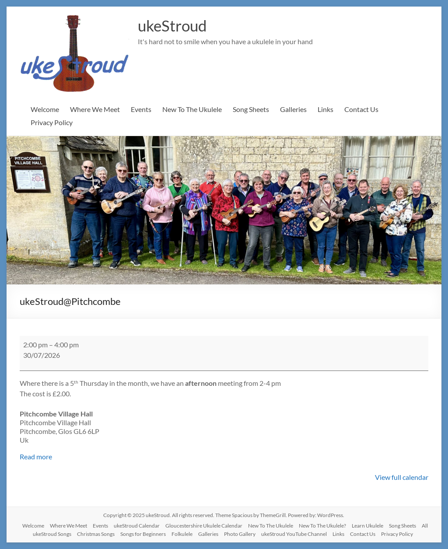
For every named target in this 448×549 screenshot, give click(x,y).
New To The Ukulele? (322, 525)
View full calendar (401, 477)
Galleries (293, 109)
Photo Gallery (240, 534)
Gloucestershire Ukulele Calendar (203, 525)
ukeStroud (174, 25)
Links (325, 109)
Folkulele (182, 534)
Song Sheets (251, 109)
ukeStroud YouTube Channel (294, 534)
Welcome (45, 109)
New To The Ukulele (192, 109)
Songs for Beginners (143, 534)
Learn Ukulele (367, 525)
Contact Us (361, 109)
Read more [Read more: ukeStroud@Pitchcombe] (36, 456)
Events (141, 109)
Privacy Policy (52, 122)
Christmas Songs (96, 534)
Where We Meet (95, 109)
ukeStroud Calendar (137, 525)
